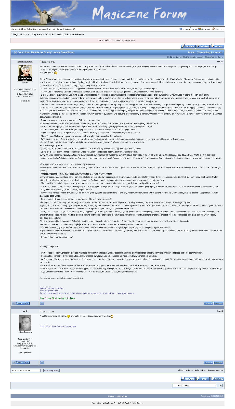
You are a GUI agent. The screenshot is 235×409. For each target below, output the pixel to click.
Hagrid (25, 311)
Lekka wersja (121, 396)
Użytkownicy (204, 29)
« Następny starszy (185, 370)
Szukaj (193, 29)
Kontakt (111, 396)
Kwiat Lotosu (77, 34)
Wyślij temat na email (193, 57)
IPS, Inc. (140, 403)
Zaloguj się (118, 40)
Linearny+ (218, 52)
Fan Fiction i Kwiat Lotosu (57, 34)
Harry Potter (36, 34)
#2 (222, 311)
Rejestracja (130, 40)
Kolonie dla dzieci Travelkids (43, 29)
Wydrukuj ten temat (214, 57)
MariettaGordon (25, 62)
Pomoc (184, 29)
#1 (222, 61)
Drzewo (191, 52)
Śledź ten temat (174, 57)
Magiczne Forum (21, 34)
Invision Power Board (110, 403)
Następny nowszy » (215, 370)
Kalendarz (218, 29)
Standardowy (204, 52)
